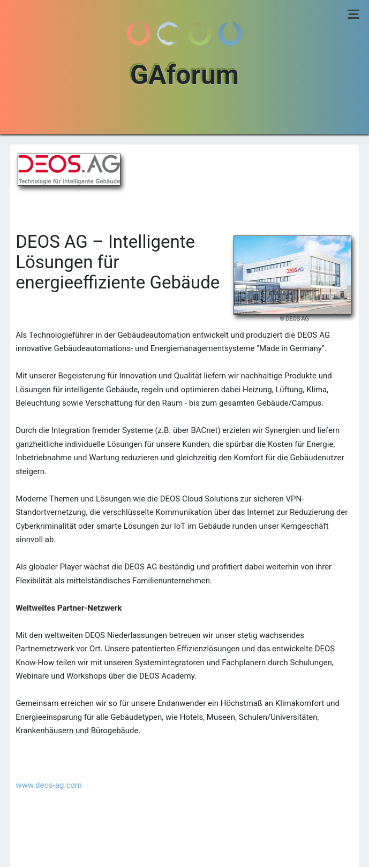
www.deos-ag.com (49, 785)
